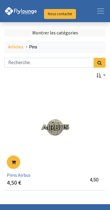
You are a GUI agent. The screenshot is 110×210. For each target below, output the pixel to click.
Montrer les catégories (55, 33)
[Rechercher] (100, 63)
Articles (15, 47)
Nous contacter (60, 13)
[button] (101, 75)
